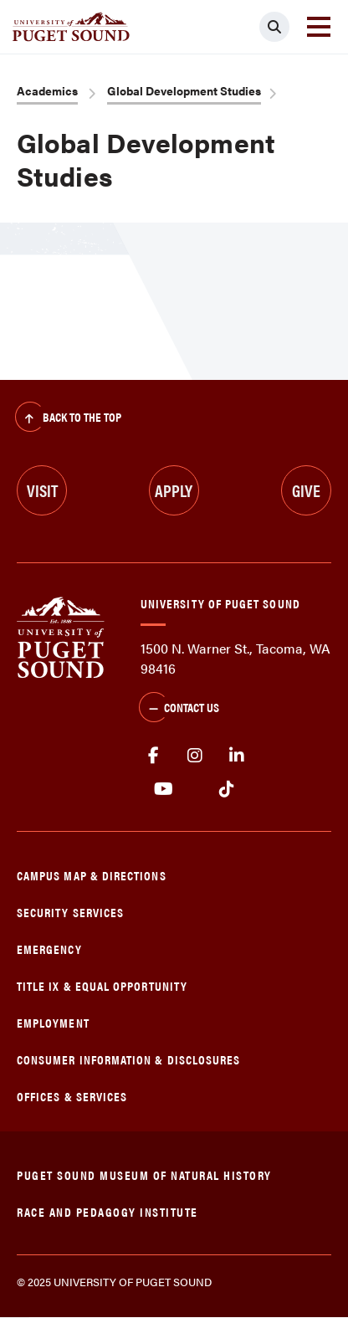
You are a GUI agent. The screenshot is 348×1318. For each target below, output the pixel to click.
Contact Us (179, 708)
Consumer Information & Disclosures (128, 1059)
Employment (53, 1022)
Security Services (70, 912)
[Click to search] (274, 27)
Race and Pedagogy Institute (107, 1211)
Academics (47, 90)
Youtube (164, 789)
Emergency (49, 948)
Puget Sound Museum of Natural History (144, 1174)
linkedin (236, 755)
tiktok (226, 789)
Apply (173, 490)
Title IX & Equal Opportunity (102, 985)
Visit (42, 490)
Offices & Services (72, 1096)
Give (306, 490)
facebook (153, 755)
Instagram (194, 755)
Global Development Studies (184, 90)
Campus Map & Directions (91, 875)
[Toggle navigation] (318, 27)
